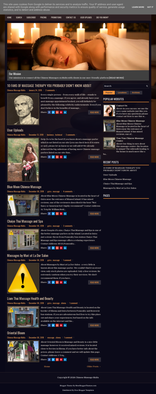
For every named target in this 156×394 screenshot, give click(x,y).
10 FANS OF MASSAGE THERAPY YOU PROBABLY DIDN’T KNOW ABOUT (49, 85)
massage (56, 191)
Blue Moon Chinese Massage (24, 187)
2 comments (50, 90)
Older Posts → (94, 367)
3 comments (70, 134)
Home (9, 17)
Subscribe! (31, 17)
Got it (150, 7)
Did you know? (102, 17)
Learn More (138, 7)
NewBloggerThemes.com (85, 386)
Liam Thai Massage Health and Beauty (30, 298)
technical (59, 134)
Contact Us (71, 17)
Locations (122, 93)
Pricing (43, 17)
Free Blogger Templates (84, 391)
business (50, 134)
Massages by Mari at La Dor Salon (27, 255)
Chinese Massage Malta (87, 378)
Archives (136, 93)
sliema (63, 303)
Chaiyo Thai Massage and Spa (25, 221)
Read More (94, 112)
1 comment (67, 260)
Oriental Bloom (16, 333)
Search (19, 17)
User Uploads (86, 17)
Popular (109, 93)
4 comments (68, 191)
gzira (49, 191)
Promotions (56, 17)
